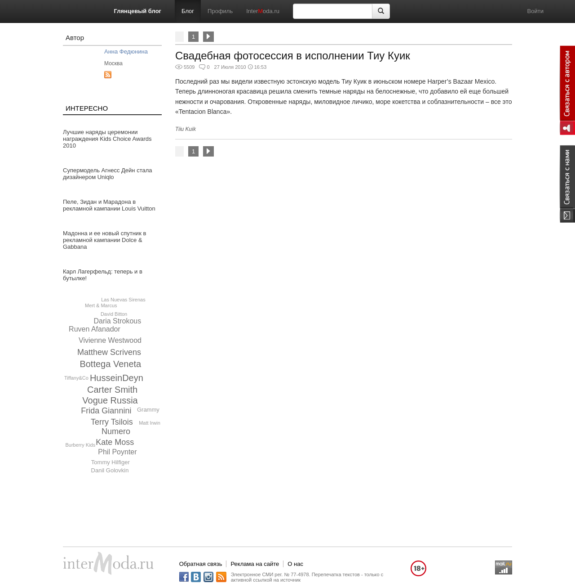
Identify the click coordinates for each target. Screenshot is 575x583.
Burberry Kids (81, 445)
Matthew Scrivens (109, 352)
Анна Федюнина (126, 51)
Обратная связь (200, 564)
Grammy (148, 409)
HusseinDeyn (116, 378)
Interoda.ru (262, 11)
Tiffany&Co (76, 378)
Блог (187, 11)
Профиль (220, 11)
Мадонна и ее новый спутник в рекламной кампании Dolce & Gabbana (104, 240)
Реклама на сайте (254, 564)
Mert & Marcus (101, 305)
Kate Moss (115, 442)
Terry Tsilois (112, 421)
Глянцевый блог (138, 11)
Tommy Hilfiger (110, 462)
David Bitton (114, 314)
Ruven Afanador (94, 329)
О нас (295, 564)
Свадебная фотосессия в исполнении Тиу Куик (292, 55)
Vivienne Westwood (110, 340)
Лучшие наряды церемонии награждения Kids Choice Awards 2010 (107, 139)
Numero (116, 431)
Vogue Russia (109, 400)
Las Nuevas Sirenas (123, 299)
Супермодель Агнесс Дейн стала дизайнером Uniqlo (107, 173)
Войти (535, 11)
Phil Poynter (117, 452)
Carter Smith (112, 390)
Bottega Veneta (110, 364)
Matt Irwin (149, 423)
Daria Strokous (117, 321)
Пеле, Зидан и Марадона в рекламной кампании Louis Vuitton (109, 205)
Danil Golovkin (110, 470)
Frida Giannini (106, 410)
